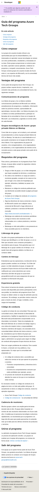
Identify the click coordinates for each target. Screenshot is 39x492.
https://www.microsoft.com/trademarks (17, 213)
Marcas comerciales (20, 487)
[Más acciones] (36, 16)
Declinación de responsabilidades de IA (12, 481)
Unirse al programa (8, 41)
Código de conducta (24, 395)
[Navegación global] (2, 2)
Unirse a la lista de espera (18, 441)
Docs (3, 16)
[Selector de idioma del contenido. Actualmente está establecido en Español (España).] (8, 473)
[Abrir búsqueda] (37, 2)
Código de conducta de (12, 398)
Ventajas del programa (9, 37)
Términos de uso (6, 487)
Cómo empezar (7, 34)
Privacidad (29, 481)
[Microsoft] (19, 2)
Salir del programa (8, 44)
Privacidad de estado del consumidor (11, 484)
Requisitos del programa (10, 39)
